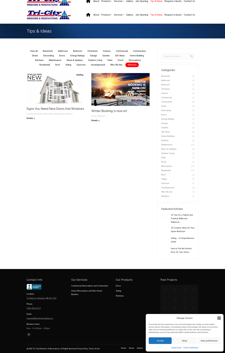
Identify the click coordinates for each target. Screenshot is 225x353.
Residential (59, 114)
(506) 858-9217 (37, 3)
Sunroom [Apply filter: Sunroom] (81, 64)
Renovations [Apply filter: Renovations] (135, 60)
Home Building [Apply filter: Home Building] (137, 55)
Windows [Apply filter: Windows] (132, 64)
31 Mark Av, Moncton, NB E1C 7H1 (146, 3)
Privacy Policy (82, 348)
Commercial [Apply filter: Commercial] (122, 51)
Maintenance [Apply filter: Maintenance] (55, 60)
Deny (184, 340)
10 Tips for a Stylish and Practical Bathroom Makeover (182, 218)
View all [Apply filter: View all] (34, 51)
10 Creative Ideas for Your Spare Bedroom (183, 229)
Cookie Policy (176, 347)
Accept (160, 340)
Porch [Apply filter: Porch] (120, 60)
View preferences (209, 340)
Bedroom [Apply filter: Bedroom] (77, 51)
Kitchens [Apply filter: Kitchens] (39, 60)
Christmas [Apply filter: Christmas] (93, 51)
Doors (40, 114)
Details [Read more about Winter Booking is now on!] (94, 120)
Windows (68, 114)
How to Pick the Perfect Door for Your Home (181, 250)
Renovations (49, 114)
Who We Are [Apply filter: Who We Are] (116, 64)
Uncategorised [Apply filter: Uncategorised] (98, 64)
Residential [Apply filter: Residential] (44, 64)
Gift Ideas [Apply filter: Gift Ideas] (120, 55)
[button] (219, 318)
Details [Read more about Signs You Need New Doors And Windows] (30, 118)
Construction (32, 114)
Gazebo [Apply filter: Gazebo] (106, 55)
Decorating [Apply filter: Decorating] (48, 55)
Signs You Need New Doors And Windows (55, 108)
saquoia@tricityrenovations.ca (65, 3)
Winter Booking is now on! (109, 111)
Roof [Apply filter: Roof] (57, 64)
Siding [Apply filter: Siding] (68, 64)
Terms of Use (94, 348)
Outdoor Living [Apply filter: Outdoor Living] (95, 60)
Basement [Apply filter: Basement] (48, 51)
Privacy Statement (190, 347)
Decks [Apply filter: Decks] (35, 55)
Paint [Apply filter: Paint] (109, 60)
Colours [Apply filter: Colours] (107, 51)
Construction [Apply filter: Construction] (139, 51)
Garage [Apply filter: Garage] (93, 55)
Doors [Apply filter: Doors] (62, 55)
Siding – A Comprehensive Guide (182, 240)
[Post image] (165, 216)
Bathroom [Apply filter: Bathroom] (63, 51)
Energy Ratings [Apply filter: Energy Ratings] (77, 55)
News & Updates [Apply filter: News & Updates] (75, 60)
